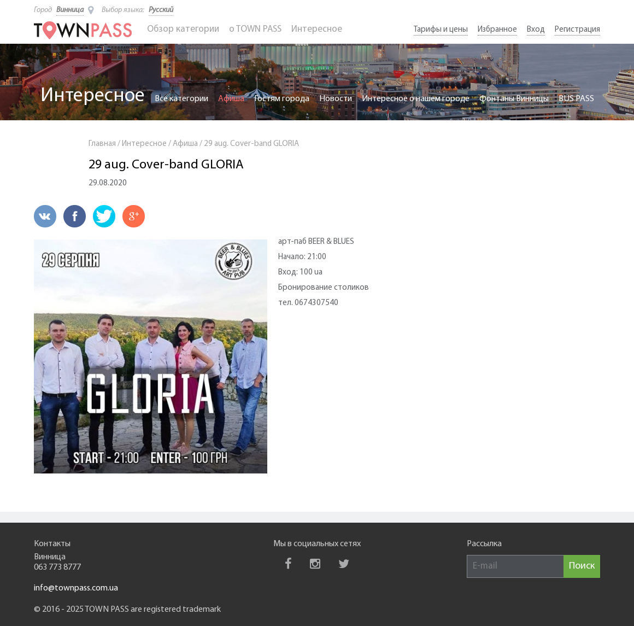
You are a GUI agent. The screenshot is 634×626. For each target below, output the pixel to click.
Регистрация (577, 30)
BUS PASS (576, 99)
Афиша (231, 99)
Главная (102, 144)
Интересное (316, 29)
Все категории (181, 99)
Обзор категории (183, 29)
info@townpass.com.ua (76, 588)
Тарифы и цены (441, 30)
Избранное (497, 30)
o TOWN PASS (255, 29)
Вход (536, 30)
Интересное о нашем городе (415, 99)
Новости (335, 99)
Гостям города (281, 99)
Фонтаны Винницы (514, 99)
